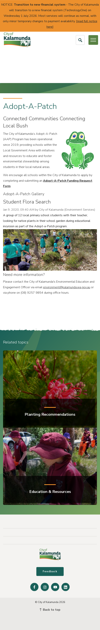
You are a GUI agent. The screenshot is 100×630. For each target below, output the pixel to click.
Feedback (50, 571)
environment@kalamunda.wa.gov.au (66, 287)
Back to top (50, 610)
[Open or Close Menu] (93, 40)
